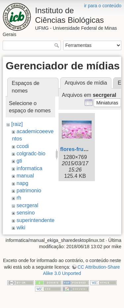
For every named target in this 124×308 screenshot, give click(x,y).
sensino (26, 212)
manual (25, 175)
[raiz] (17, 124)
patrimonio (29, 190)
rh (19, 198)
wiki (21, 227)
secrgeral (27, 205)
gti (19, 161)
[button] (107, 102)
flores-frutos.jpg (80, 149)
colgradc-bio (31, 153)
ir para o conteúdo (102, 5)
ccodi (23, 146)
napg (22, 183)
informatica (29, 168)
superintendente (36, 220)
